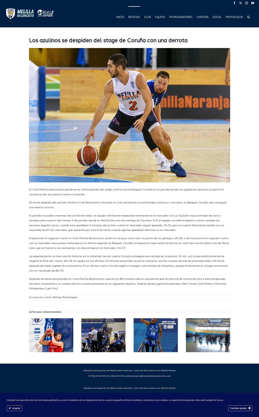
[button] (248, 16)
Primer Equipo (70, 297)
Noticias (57, 297)
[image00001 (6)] (129, 115)
